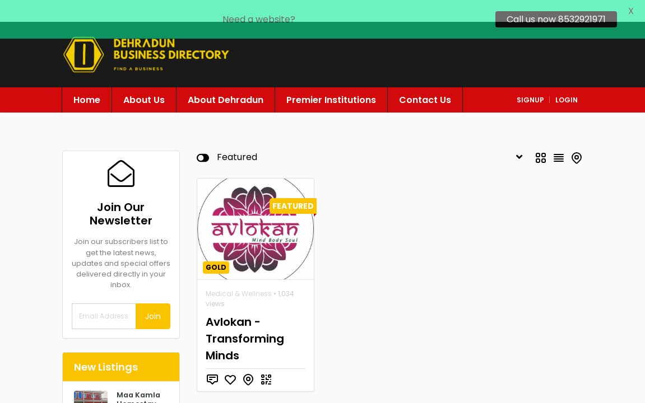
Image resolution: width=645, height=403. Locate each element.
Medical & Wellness (239, 278)
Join (153, 301)
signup (530, 85)
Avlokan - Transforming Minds (245, 323)
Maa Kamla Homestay (138, 384)
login (566, 85)
